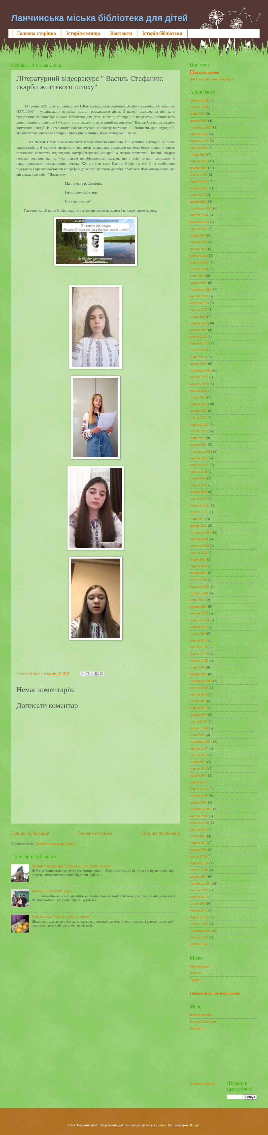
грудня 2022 (198, 364)
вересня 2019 (199, 620)
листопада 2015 (201, 883)
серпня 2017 (198, 755)
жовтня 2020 (199, 539)
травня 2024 (198, 249)
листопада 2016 (201, 809)
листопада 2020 (201, 532)
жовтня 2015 (199, 890)
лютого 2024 (199, 269)
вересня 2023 (199, 303)
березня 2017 (199, 789)
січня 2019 (197, 667)
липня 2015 (198, 903)
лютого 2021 (199, 512)
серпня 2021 (198, 471)
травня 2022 (198, 411)
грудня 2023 (198, 283)
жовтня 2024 (199, 215)
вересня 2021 (199, 465)
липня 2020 (198, 559)
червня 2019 (198, 640)
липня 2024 (198, 235)
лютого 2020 (199, 593)
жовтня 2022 (199, 377)
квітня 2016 (198, 856)
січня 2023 (197, 357)
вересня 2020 (199, 546)
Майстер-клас (200, 966)
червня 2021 (198, 485)
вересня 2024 (199, 222)
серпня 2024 (198, 229)
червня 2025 (198, 161)
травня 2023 (198, 330)
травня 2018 (198, 715)
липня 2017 (198, 762)
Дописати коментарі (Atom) (55, 844)
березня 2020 (199, 586)
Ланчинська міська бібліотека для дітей (99, 18)
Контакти (121, 33)
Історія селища (83, 33)
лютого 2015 (199, 924)
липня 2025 (198, 154)
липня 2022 (198, 397)
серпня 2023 (198, 309)
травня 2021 (198, 492)
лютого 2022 (199, 431)
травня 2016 (198, 850)
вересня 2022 (199, 384)
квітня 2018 (198, 721)
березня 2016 (199, 863)
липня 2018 (198, 701)
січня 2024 (197, 276)
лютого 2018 (199, 728)
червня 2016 (198, 843)
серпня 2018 (198, 694)
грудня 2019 (198, 606)
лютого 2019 (199, 661)
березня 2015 (199, 917)
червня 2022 (198, 404)
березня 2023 (199, 343)
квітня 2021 (198, 499)
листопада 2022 (201, 370)
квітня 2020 (198, 579)
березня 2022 (199, 424)
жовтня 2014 (199, 937)
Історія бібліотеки (162, 33)
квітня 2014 (198, 944)
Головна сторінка (36, 33)
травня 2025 (198, 168)
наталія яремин (207, 72)
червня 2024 (198, 242)
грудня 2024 (198, 201)
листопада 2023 (201, 289)
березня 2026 (199, 100)
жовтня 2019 (199, 613)
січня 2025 (197, 195)
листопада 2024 (201, 208)
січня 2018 (197, 735)
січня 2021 (197, 519)
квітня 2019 (198, 647)
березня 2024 (199, 262)
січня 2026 (197, 114)
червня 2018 (198, 708)
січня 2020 (197, 600)
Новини (195, 973)
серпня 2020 (198, 553)
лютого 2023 (199, 350)
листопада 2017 (201, 741)
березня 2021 (199, 505)
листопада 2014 (201, 931)
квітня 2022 (198, 418)
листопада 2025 (201, 127)
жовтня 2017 (199, 748)
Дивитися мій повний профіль (212, 79)
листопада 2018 (201, 681)
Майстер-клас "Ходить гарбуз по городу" (61, 916)
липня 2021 (198, 478)
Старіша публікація (160, 833)
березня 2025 (199, 181)
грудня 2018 (198, 674)
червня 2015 (198, 910)
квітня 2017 (198, 782)
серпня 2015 (198, 897)
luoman (161, 1125)
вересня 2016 (199, 823)
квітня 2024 (198, 256)
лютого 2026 (199, 107)
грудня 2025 (198, 121)
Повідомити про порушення (215, 993)
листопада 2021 (201, 451)
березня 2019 (199, 654)
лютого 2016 (199, 870)
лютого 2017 (199, 796)
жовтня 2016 (199, 816)
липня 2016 (198, 836)
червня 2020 (198, 566)
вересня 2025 (199, 141)
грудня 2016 (198, 802)
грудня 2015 (198, 876)
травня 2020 (198, 573)
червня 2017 (198, 768)
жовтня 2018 (199, 688)
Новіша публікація (30, 833)
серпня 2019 (198, 627)
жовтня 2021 (199, 458)
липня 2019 (198, 633)
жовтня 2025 (199, 134)
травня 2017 (198, 775)
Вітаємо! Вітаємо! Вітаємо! (52, 891)
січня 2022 (197, 438)
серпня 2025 (198, 147)
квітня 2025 (198, 174)
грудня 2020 (198, 526)
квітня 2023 (198, 336)
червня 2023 (198, 323)
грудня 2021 (198, 444)
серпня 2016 (198, 829)
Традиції (196, 980)
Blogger (194, 1125)
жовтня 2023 (199, 296)
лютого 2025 (199, 188)
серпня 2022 (198, 391)
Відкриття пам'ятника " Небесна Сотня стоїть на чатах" (72, 866)
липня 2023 (198, 316)
